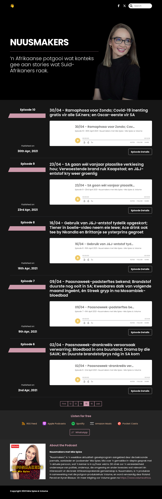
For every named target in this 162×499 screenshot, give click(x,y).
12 (70, 404)
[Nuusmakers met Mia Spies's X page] (123, 6)
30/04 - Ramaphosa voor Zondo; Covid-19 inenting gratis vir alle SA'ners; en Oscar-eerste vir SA (99, 113)
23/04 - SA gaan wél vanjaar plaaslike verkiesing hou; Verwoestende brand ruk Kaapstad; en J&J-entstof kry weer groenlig (97, 170)
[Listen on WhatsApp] (80, 434)
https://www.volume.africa (135, 480)
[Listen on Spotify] (78, 425)
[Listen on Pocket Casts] (130, 425)
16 (92, 404)
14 (81, 404)
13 (76, 404)
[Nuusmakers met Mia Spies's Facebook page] (119, 6)
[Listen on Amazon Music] (102, 425)
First (64, 404)
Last (98, 404)
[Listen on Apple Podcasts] (53, 425)
